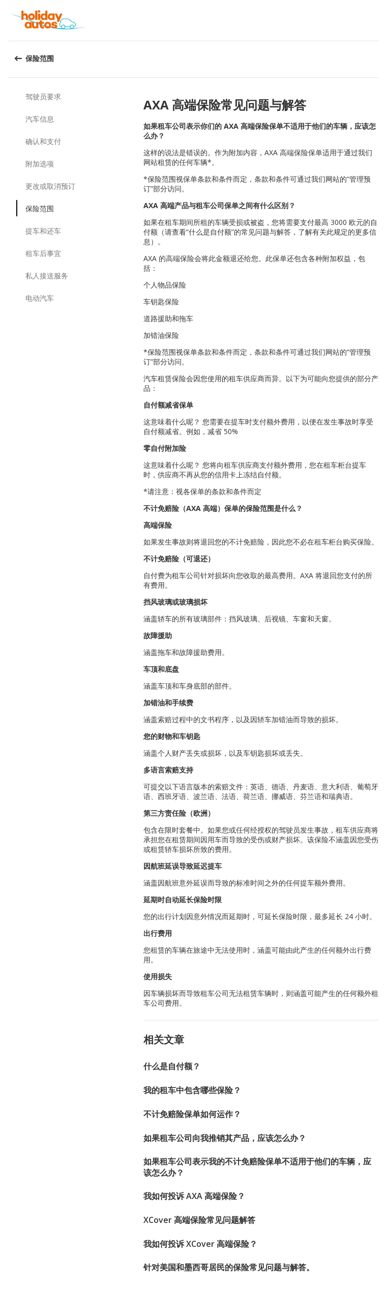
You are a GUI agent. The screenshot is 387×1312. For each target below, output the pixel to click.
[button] (376, 20)
